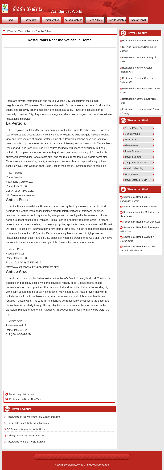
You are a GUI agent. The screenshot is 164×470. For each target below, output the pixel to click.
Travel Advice (95, 20)
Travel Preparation (116, 20)
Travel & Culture (44, 31)
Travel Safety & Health (136, 180)
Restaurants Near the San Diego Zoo (141, 221)
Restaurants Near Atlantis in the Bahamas (28, 423)
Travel (11, 31)
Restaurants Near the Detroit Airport (140, 40)
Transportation (52, 20)
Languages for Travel (135, 162)
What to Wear (131, 174)
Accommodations (73, 20)
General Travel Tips (134, 128)
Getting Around (132, 134)
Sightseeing (130, 139)
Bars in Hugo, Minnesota (21, 394)
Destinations (30, 20)
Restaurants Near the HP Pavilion (140, 206)
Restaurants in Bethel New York (25, 399)
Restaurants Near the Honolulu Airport (26, 441)
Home (10, 20)
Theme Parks (131, 145)
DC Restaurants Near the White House (26, 429)
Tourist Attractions (134, 151)
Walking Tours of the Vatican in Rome (25, 435)
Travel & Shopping (134, 168)
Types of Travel (138, 20)
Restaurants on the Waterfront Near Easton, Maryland (34, 417)
